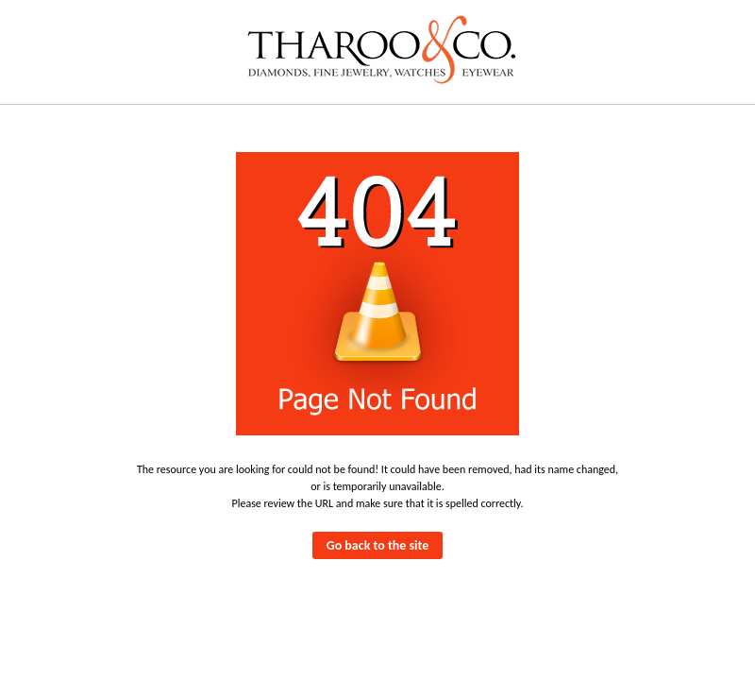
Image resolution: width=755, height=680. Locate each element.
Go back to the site (378, 545)
